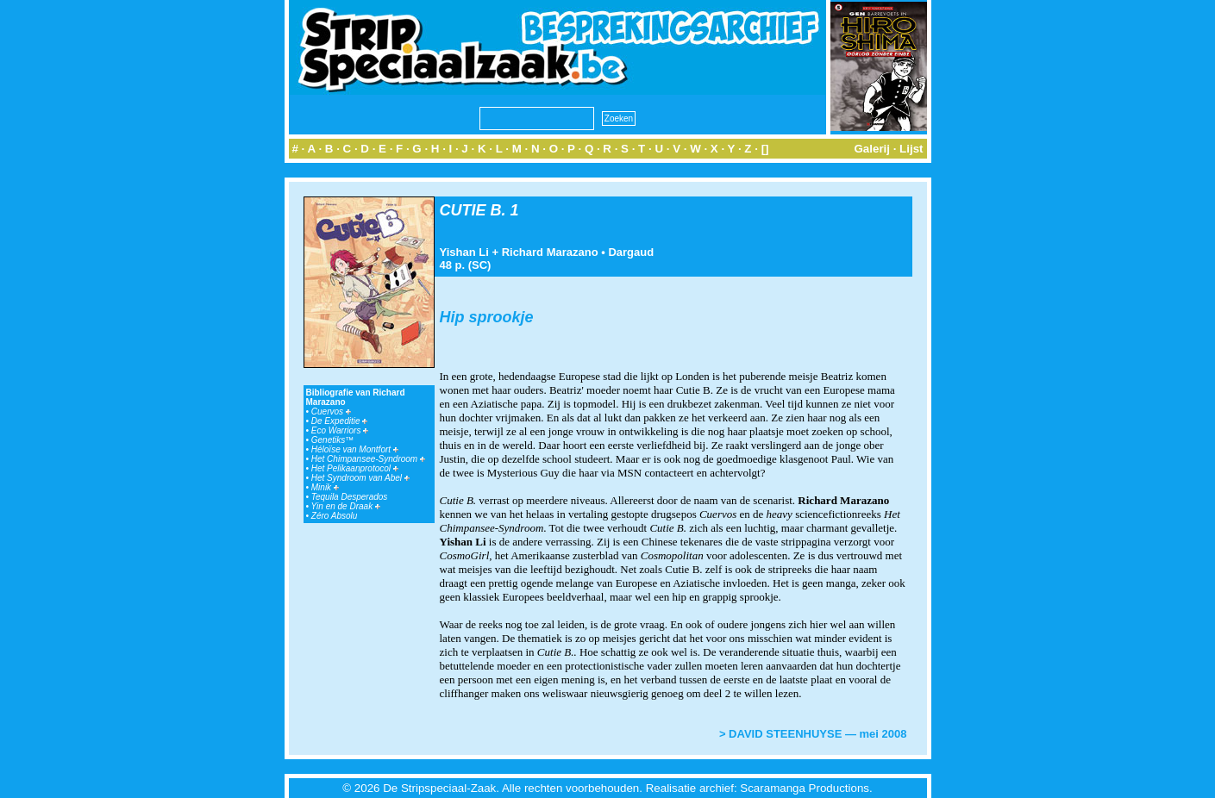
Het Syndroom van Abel (360, 478)
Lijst (911, 148)
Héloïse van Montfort (354, 449)
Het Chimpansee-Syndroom (368, 459)
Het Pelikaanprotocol (354, 468)
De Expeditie (339, 421)
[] (765, 148)
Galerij (872, 148)
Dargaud (631, 252)
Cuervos (331, 411)
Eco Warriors (339, 430)
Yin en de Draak (345, 506)
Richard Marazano (550, 252)
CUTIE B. (473, 210)
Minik (325, 487)
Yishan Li (464, 252)
